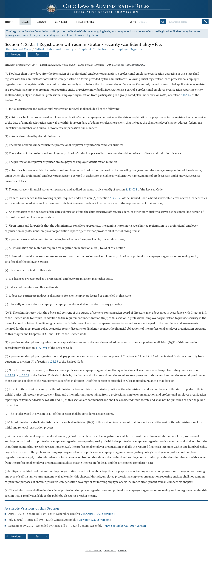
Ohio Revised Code (18, 49)
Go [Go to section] (162, 21)
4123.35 (53, 361)
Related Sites (85, 22)
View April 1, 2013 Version (97, 514)
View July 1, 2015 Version (94, 519)
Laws (25, 22)
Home (9, 22)
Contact (61, 22)
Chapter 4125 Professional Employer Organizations (114, 49)
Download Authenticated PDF (129, 64)
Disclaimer (93, 550)
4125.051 (131, 189)
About (42, 22)
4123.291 (41, 348)
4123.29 (186, 95)
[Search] (205, 21)
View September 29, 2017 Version (125, 525)
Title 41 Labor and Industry (54, 49)
